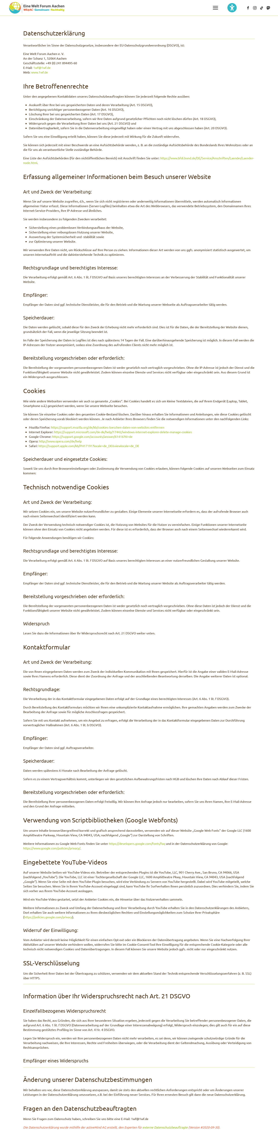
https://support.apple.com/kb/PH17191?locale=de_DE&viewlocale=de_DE (88, 446)
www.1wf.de (39, 72)
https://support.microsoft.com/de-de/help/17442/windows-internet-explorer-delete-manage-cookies (123, 432)
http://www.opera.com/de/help (60, 441)
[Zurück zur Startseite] (37, 7)
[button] (215, 7)
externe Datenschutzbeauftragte (165, 1127)
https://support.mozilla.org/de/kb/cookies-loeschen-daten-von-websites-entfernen (107, 427)
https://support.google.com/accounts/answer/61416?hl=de (92, 436)
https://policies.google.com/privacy (48, 917)
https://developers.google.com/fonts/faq (137, 843)
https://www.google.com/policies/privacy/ (51, 848)
